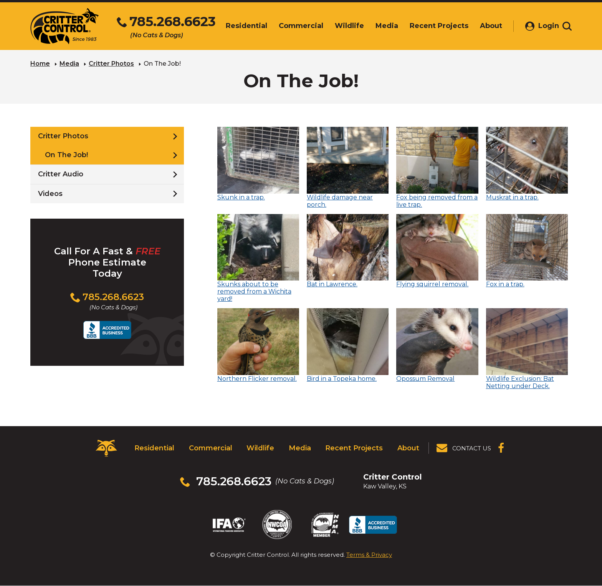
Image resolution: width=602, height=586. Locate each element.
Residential (154, 448)
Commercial (210, 448)
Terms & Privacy (369, 554)
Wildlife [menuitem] (341, 26)
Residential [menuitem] (238, 26)
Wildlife (260, 448)
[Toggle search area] (567, 26)
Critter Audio (60, 174)
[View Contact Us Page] (464, 448)
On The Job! (66, 155)
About (408, 448)
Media (69, 63)
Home (40, 63)
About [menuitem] (483, 26)
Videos (50, 193)
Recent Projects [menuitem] (431, 26)
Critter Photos (111, 63)
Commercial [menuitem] (293, 26)
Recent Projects (354, 448)
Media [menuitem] (378, 26)
